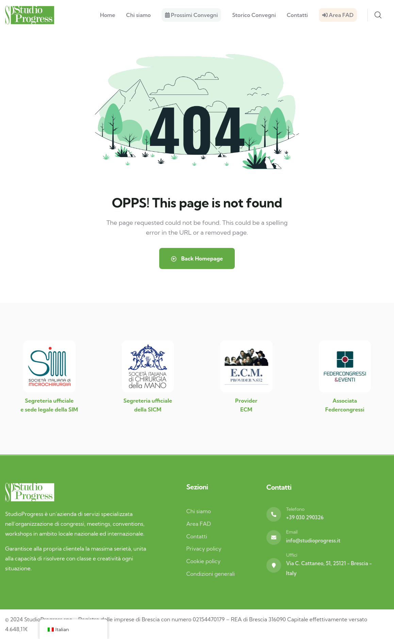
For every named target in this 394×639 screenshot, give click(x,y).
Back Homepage (197, 258)
